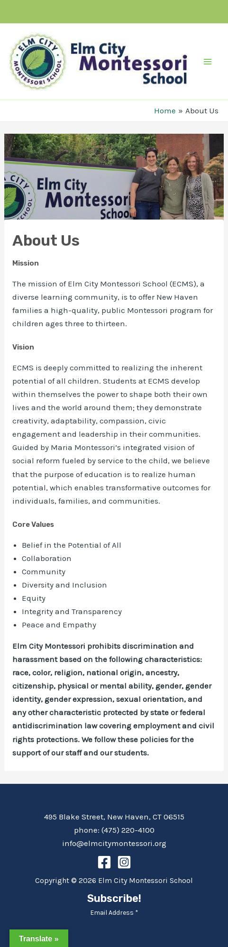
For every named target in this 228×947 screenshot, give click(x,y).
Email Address (114, 913)
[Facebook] (104, 862)
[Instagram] (124, 862)
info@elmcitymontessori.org (114, 843)
